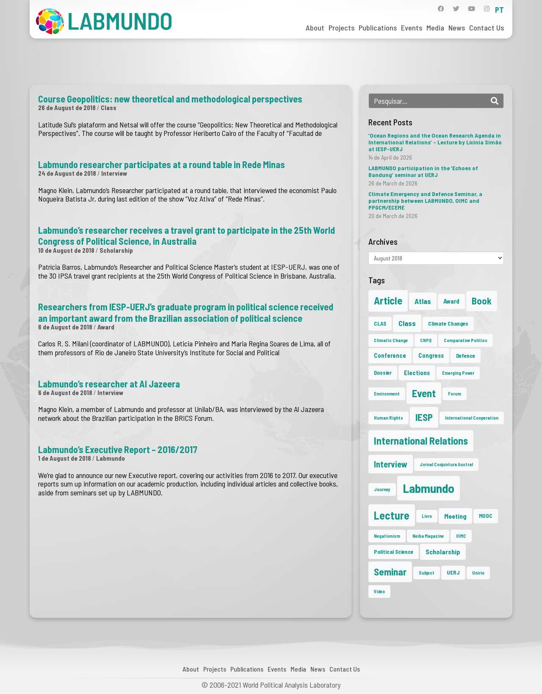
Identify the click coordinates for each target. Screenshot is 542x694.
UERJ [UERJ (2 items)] (453, 572)
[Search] (494, 101)
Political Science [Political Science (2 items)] (393, 551)
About (315, 27)
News (456, 27)
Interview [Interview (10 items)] (390, 464)
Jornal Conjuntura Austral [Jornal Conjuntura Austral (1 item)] (446, 464)
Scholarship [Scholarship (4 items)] (443, 551)
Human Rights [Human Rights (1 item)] (388, 417)
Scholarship (116, 250)
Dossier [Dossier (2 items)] (383, 372)
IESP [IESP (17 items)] (424, 417)
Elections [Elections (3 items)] (417, 372)
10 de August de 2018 (66, 250)
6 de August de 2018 (65, 327)
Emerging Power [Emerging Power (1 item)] (458, 373)
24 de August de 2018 (67, 173)
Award (105, 327)
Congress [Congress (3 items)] (431, 355)
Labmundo (110, 458)
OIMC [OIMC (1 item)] (461, 536)
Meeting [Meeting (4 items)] (455, 516)
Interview (114, 173)
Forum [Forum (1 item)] (454, 393)
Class (108, 107)
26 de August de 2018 (67, 107)
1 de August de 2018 (64, 458)
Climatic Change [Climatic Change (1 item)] (391, 340)
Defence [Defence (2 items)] (465, 355)
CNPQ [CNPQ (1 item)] (425, 340)
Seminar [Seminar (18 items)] (390, 572)
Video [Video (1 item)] (379, 591)
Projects (341, 27)
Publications (378, 27)
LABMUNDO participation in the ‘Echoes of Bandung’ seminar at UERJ (423, 171)
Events (411, 27)
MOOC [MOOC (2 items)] (485, 515)
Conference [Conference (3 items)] (390, 355)
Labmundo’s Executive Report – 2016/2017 (117, 449)
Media (435, 27)
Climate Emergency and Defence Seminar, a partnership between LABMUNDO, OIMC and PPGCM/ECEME (425, 200)
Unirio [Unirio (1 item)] (478, 572)
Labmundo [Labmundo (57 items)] (428, 488)
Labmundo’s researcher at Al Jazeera (109, 383)
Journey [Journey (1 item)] (382, 489)
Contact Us (486, 27)
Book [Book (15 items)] (482, 300)
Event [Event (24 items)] (424, 393)
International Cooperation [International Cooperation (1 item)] (471, 417)
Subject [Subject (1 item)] (426, 572)
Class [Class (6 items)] (407, 323)
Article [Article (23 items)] (388, 300)
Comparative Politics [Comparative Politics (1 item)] (465, 340)
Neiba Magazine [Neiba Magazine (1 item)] (428, 536)
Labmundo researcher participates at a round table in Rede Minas (161, 164)
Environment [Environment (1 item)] (387, 393)
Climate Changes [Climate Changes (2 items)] (448, 323)
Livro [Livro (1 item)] (427, 516)
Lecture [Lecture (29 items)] (391, 515)
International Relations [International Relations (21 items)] (421, 440)
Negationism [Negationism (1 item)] (387, 536)
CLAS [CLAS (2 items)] (380, 323)
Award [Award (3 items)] (451, 301)
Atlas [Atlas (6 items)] (423, 301)
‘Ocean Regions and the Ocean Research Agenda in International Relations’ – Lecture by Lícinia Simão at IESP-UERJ (435, 142)
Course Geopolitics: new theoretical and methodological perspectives (170, 98)
